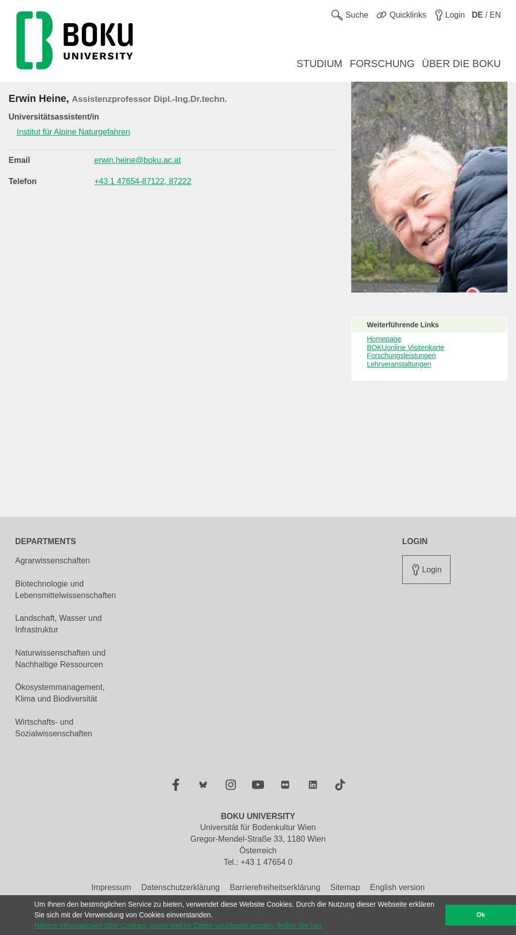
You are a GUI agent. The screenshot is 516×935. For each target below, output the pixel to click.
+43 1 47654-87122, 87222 (142, 181)
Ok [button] (481, 914)
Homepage (384, 339)
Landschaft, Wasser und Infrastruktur (58, 624)
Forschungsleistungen (401, 356)
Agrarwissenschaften (52, 560)
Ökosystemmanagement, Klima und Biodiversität (60, 693)
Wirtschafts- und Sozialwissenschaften (53, 728)
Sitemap (345, 887)
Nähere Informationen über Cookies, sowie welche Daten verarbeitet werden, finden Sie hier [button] (178, 925)
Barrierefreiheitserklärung (275, 887)
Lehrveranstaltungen (399, 364)
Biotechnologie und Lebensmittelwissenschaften (65, 589)
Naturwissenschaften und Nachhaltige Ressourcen (60, 659)
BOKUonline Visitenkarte (405, 347)
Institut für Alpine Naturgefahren (73, 132)
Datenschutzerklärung (180, 887)
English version (397, 887)
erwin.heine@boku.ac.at (137, 160)
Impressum (111, 887)
